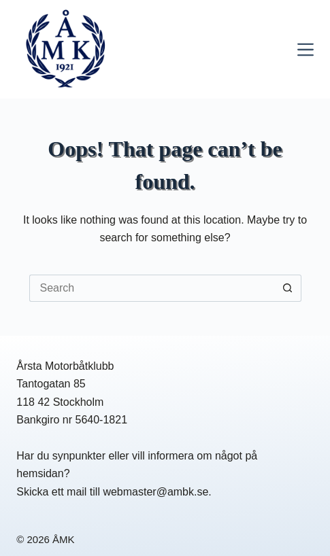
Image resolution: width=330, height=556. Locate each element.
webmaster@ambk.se (155, 492)
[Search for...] (151, 288)
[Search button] (287, 288)
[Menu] (305, 49)
